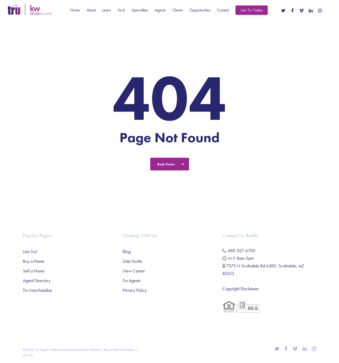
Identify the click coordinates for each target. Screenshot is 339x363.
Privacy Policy (135, 290)
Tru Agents (132, 280)
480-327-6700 (241, 250)
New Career (134, 271)
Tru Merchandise (37, 290)
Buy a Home (33, 261)
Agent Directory (36, 280)
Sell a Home (33, 271)
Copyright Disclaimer (240, 289)
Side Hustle (132, 261)
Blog (127, 251)
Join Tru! (30, 251)
